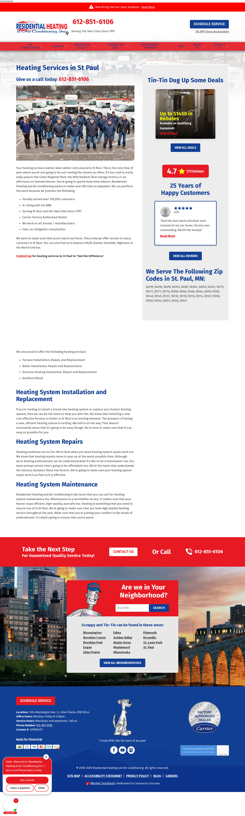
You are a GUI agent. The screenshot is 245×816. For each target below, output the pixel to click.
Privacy (221, 778)
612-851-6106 (122, 22)
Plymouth (150, 656)
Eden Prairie (91, 676)
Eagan (87, 671)
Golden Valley (122, 661)
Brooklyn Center (94, 661)
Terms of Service (206, 776)
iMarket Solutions (101, 807)
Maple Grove (122, 666)
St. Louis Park (152, 666)
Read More (148, 7)
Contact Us (120, 571)
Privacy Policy (195, 776)
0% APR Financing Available (208, 30)
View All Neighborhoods (122, 687)
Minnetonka (121, 676)
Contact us (23, 260)
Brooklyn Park (93, 666)
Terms (225, 778)
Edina (117, 656)
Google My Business (130, 773)
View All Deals (185, 147)
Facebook (114, 773)
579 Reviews (195, 170)
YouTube (122, 773)
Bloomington (92, 656)
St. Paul (148, 671)
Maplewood (121, 671)
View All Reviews (185, 261)
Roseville (149, 661)
